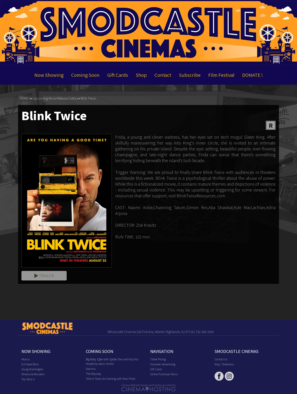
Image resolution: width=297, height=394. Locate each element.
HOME (24, 98)
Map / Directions (224, 364)
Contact (162, 75)
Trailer (44, 275)
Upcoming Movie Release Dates (54, 98)
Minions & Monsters (32, 374)
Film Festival (221, 75)
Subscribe (190, 75)
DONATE (252, 75)
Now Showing (48, 75)
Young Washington (32, 369)
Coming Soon (85, 75)
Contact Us (221, 359)
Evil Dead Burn (30, 364)
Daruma (91, 369)
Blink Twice (88, 98)
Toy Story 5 (28, 379)
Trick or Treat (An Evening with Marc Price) (110, 378)
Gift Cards (117, 75)
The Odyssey (93, 373)
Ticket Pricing (158, 359)
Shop (141, 75)
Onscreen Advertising (162, 364)
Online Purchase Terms (164, 374)
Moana (25, 359)
